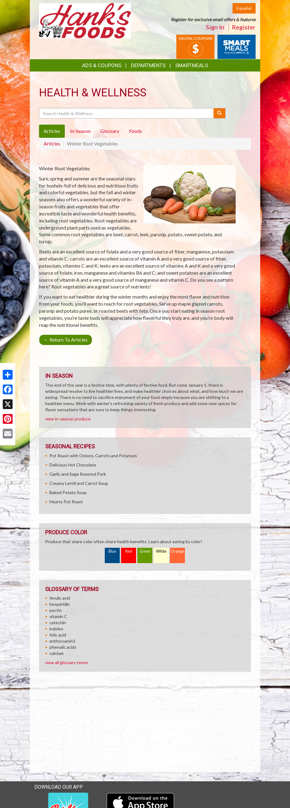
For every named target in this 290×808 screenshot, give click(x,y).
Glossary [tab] (109, 131)
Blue (112, 551)
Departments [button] (148, 65)
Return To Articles (66, 339)
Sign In (215, 27)
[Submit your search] (219, 113)
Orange (177, 551)
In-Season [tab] (80, 131)
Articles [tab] (52, 131)
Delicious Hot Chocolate (72, 464)
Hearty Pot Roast (66, 501)
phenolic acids (62, 647)
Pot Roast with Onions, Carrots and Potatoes (93, 455)
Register (244, 27)
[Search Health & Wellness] (126, 113)
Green (145, 551)
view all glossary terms (66, 662)
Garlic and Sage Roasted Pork (77, 474)
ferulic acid (59, 598)
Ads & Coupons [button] (101, 65)
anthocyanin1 (62, 641)
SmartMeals (191, 65)
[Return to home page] (85, 20)
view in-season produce (68, 418)
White (161, 551)
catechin (57, 622)
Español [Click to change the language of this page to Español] (244, 8)
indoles (56, 628)
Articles (52, 143)
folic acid (57, 634)
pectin (55, 610)
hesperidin (59, 604)
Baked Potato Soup (68, 492)
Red (128, 551)
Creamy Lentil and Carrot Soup (78, 483)
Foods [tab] (135, 131)
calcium (56, 653)
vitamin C (58, 616)
